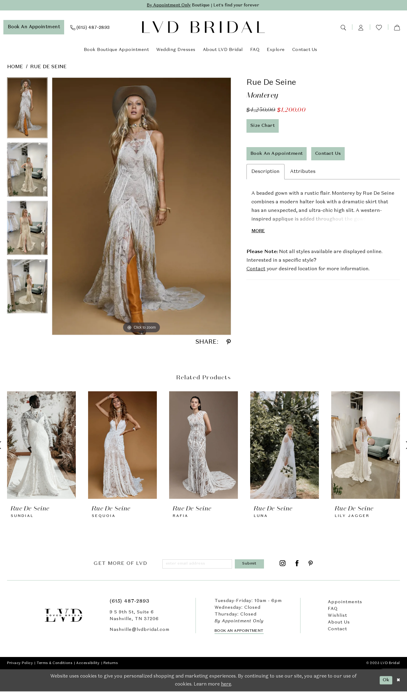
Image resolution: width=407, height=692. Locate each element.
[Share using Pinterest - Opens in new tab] (228, 342)
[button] (361, 27)
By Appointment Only (166, 5)
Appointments (345, 602)
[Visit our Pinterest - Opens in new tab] (310, 564)
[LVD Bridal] (203, 27)
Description (265, 173)
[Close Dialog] (398, 680)
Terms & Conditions (54, 663)
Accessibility (88, 663)
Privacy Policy (20, 663)
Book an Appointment (239, 631)
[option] (27, 110)
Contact (256, 270)
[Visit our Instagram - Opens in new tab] (282, 564)
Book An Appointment (276, 154)
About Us (339, 623)
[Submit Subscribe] (250, 564)
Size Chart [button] (263, 126)
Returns (110, 663)
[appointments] (33, 27)
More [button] (258, 232)
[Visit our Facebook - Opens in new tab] (297, 564)
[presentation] (41, 445)
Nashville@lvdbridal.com (139, 630)
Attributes (303, 173)
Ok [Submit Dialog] (385, 680)
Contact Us (329, 154)
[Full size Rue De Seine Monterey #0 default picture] (141, 206)
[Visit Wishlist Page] (379, 27)
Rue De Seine (48, 67)
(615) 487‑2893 (129, 602)
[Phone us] (90, 27)
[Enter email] (198, 564)
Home (15, 67)
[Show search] (343, 27)
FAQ (333, 609)
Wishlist (337, 616)
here (226, 685)
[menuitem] (33, 27)
